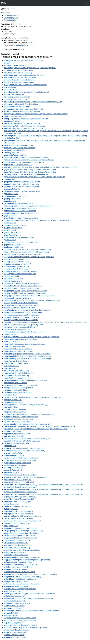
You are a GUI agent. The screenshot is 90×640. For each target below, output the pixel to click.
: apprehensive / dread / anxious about (23, 312)
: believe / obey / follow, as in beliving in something (28, 206)
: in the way (12, 608)
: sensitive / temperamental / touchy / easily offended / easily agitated (33, 397)
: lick (11, 366)
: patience (15, 155)
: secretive (10, 230)
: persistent (11, 341)
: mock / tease (13, 278)
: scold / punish (14, 606)
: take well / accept (16, 581)
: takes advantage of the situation (21, 283)
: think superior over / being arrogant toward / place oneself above (36, 114)
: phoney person (13, 467)
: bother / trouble (16, 266)
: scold (11, 276)
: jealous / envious (14, 635)
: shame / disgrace (15, 412)
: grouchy (11, 509)
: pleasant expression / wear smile (22, 584)
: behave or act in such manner (18, 518)
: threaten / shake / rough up (18, 145)
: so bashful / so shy (17, 540)
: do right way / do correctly (19, 535)
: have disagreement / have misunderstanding (27, 424)
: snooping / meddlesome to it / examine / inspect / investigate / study (36, 429)
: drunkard (12, 245)
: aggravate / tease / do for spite (21, 218)
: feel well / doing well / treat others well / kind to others (29, 593)
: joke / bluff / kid (14, 150)
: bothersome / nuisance (20, 271)
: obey (11, 526)
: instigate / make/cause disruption (23, 286)
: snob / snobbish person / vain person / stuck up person (29, 295)
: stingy (10, 395)
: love (9, 179)
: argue (10, 215)
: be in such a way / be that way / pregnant (22, 521)
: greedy (14, 455)
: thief (10, 240)
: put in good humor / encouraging (22, 576)
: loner (11, 407)
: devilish (10, 334)
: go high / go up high (15, 116)
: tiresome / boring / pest (18, 501)
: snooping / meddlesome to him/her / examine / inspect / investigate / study (39, 426)
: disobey (10, 87)
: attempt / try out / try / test (18, 562)
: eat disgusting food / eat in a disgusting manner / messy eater (33, 102)
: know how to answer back (21, 385)
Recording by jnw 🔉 (20, 45)
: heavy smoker (13, 623)
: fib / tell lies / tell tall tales (19, 237)
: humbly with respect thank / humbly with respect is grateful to (34, 177)
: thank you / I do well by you (18, 567)
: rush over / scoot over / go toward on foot (25, 85)
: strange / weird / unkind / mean (20, 618)
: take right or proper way (20, 538)
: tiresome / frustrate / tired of (19, 499)
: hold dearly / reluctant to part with (22, 182)
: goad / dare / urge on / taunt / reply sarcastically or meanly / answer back (36, 220)
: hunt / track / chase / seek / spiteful (21, 186)
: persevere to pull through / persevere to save (27, 356)
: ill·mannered (15, 196)
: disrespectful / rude (16, 443)
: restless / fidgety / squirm (17, 480)
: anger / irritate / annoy (17, 506)
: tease (10, 223)
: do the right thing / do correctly (22, 242)
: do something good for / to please (21, 564)
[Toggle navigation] (86, 3)
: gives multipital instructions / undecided (24, 332)
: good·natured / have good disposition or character (28, 598)
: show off (11, 152)
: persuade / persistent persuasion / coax (24, 344)
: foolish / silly (13, 453)
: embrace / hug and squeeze (21, 557)
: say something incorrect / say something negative (30, 68)
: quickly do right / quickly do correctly (25, 380)
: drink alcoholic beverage (18, 373)
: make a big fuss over (17, 298)
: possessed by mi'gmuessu (21, 315)
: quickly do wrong (17, 378)
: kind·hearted (13, 591)
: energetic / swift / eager (16, 371)
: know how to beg (15, 383)
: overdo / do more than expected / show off (25, 291)
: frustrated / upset (16, 363)
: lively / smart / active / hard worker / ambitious (26, 477)
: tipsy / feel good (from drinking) (20, 589)
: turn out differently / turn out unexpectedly (24, 448)
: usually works (15, 465)
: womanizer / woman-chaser (20, 77)
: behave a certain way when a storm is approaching (31, 337)
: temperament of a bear (20, 339)
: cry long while (14, 436)
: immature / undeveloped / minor (21, 417)
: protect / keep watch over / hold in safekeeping (26, 174)
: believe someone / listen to (20, 208)
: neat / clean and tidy (17, 434)
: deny (10, 446)
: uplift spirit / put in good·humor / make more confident (30, 574)
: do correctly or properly (18, 165)
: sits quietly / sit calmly (17, 547)
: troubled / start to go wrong (18, 70)
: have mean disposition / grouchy (20, 625)
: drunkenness (13, 247)
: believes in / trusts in (18, 203)
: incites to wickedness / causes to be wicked (26, 92)
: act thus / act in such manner (20, 528)
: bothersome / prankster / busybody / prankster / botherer (31, 610)
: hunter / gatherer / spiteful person (22, 191)
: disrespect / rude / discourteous (22, 441)
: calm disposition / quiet (17, 545)
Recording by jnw (10, 20)
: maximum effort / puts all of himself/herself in (26, 157)
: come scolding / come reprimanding (27, 560)
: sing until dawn (15, 552)
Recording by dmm (11, 15)
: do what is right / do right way (21, 533)
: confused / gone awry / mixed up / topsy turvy (25, 128)
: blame (12, 121)
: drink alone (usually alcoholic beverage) (26, 404)
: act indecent (12, 198)
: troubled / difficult (15, 65)
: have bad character (17, 630)
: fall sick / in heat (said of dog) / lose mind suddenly (27, 249)
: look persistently (14, 346)
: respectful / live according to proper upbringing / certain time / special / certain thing (40, 167)
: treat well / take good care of (19, 572)
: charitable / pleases (15, 569)
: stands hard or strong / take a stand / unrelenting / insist (32, 300)
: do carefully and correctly (21, 303)
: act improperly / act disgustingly (21, 104)
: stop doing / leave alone (17, 463)
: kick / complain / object (18, 511)
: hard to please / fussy (17, 329)
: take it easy (16, 543)
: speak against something (18, 72)
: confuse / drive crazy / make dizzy (24, 126)
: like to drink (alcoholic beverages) (20, 620)
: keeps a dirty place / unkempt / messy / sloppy (26, 627)
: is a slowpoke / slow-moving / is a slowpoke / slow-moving (30, 169)
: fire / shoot (12, 431)
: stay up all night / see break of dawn (22, 550)
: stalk (12, 189)
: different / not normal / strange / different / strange (27, 252)
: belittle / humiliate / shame (19, 80)
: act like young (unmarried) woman (24, 75)
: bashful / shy (13, 400)
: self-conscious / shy (16, 375)
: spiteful (11, 194)
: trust (13, 470)
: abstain (11, 615)
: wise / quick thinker (16, 390)
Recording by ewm (11, 18)
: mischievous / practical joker (19, 327)
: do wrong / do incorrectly (18, 419)
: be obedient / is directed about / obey (23, 60)
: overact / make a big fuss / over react (22, 288)
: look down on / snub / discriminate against (27, 438)
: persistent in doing (15, 361)
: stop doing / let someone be (20, 460)
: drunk (10, 201)
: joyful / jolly (15, 601)
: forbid (11, 613)
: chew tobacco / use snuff (17, 264)
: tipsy (9, 63)
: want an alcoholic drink (21, 213)
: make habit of (13, 228)
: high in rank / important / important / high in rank (26, 119)
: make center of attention (18, 392)
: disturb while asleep (17, 603)
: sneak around (12, 232)
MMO (3, 2)
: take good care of (14, 596)
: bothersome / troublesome (20, 274)
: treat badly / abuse (17, 97)
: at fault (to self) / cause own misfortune (22, 516)
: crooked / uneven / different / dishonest (22, 254)
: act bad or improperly (15, 632)
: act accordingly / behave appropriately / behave (29, 160)
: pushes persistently (18, 349)
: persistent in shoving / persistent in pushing (27, 354)
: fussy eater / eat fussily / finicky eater (23, 109)
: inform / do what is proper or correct (24, 162)
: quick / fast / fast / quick (17, 259)
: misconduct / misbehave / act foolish (22, 123)
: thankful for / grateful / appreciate (21, 317)
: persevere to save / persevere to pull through (27, 358)
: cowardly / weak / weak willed (19, 308)
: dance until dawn (16, 555)
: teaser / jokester (15, 225)
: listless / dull (12, 235)
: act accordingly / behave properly (23, 530)
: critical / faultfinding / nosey (18, 387)
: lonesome (11, 504)
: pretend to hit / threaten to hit (19, 148)
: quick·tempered (14, 94)
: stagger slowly (13, 281)
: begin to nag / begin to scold (21, 458)
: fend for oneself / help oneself (20, 211)
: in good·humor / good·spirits (20, 579)
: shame (14, 402)
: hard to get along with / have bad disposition (27, 310)
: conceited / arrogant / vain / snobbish (22, 111)
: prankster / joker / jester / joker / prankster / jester (29, 414)
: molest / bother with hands (19, 482)
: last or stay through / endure (20, 475)
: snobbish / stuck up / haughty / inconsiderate (25, 293)
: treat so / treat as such (16, 523)
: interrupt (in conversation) (19, 82)
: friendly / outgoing (15, 409)
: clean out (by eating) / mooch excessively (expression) (29, 257)
